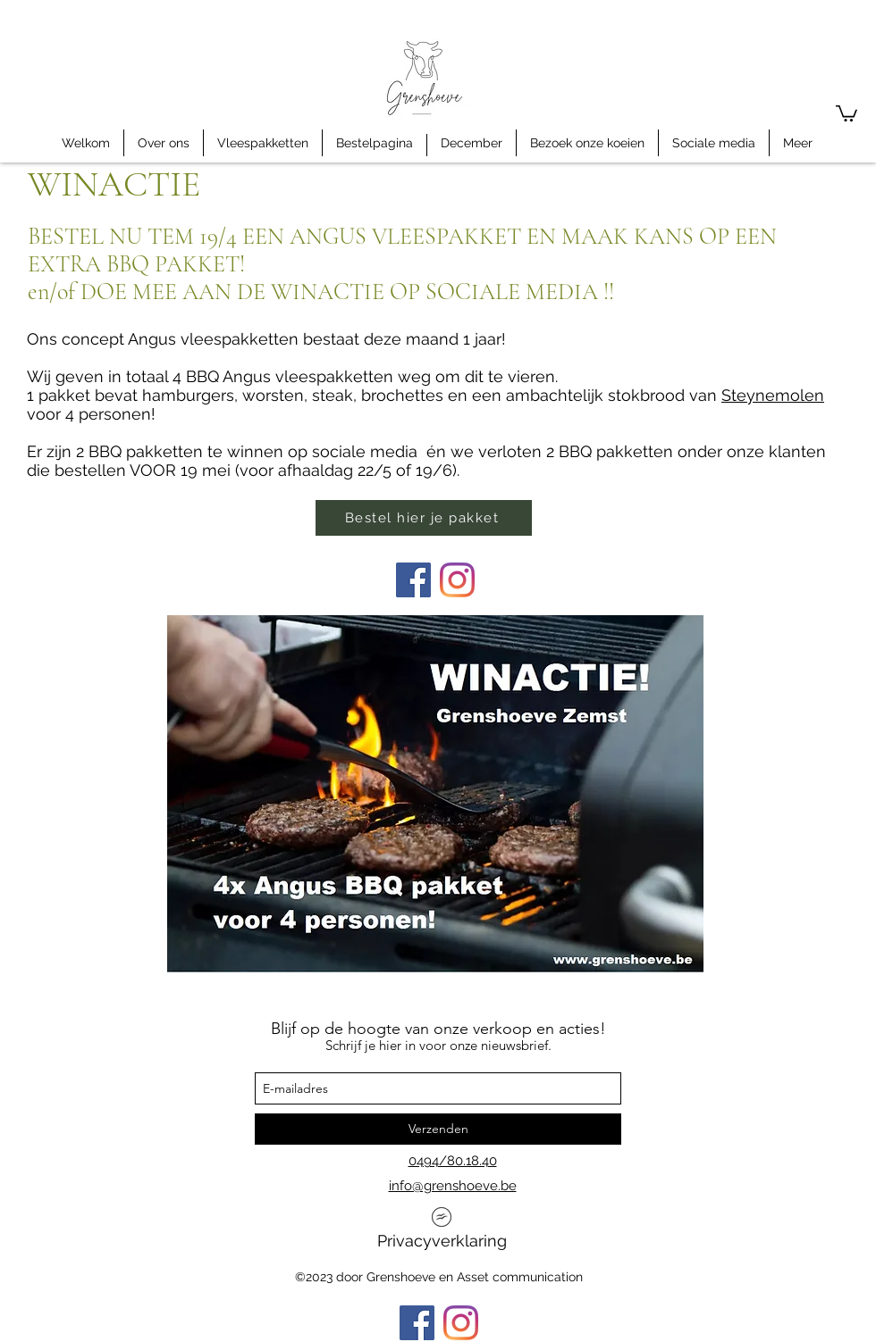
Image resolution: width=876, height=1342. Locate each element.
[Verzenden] (438, 1129)
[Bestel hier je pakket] (424, 518)
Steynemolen (772, 395)
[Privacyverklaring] (441, 1233)
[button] (846, 112)
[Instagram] (457, 580)
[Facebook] (413, 580)
